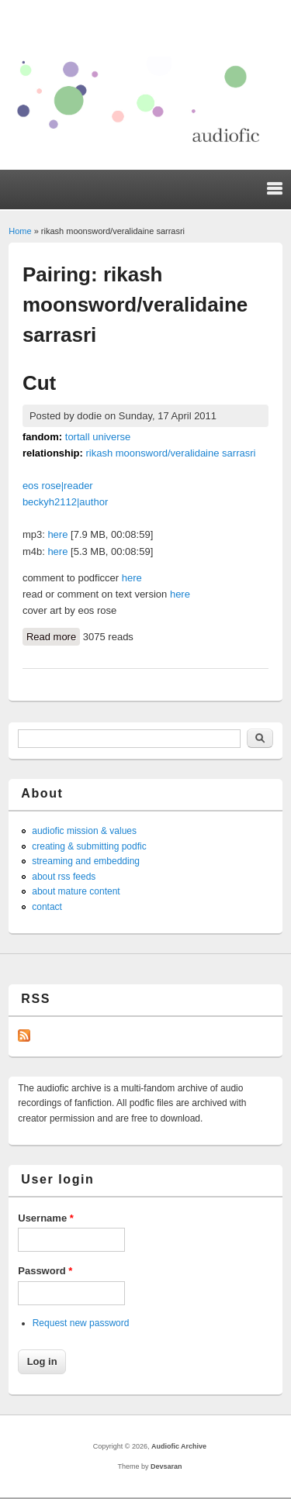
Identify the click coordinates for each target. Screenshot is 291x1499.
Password (45, 1271)
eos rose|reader (58, 485)
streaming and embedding (86, 861)
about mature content (76, 891)
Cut (39, 383)
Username (46, 1218)
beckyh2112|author (65, 502)
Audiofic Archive (178, 1446)
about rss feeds (63, 876)
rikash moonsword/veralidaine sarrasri (171, 453)
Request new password (81, 1323)
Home (20, 231)
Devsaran (166, 1466)
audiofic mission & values (84, 830)
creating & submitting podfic (89, 846)
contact (47, 906)
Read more (53, 636)
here (57, 534)
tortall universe (98, 437)
